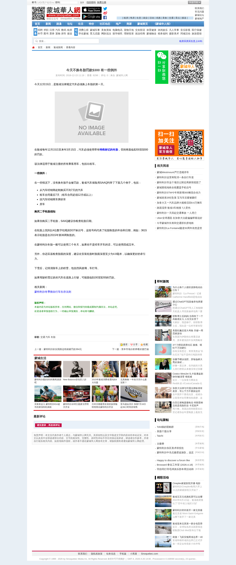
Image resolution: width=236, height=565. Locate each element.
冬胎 (53, 337)
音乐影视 (185, 30)
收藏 (145, 344)
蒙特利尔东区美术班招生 (170, 448)
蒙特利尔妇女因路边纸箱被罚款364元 (63, 349)
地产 (118, 23)
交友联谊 (140, 30)
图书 (46, 33)
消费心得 (83, 30)
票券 (51, 33)
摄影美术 (174, 33)
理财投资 (129, 33)
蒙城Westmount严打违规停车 (173, 172)
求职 (46, 30)
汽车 (57, 30)
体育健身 (151, 30)
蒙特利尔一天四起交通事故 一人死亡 (177, 212)
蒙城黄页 (142, 23)
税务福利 (163, 33)
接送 (184, 18)
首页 (37, 23)
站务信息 (111, 553)
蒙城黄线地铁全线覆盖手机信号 (174, 187)
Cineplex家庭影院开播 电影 (186, 483)
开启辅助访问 (203, 2)
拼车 (63, 33)
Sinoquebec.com (149, 553)
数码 (63, 30)
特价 (91, 23)
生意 (139, 18)
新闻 (48, 23)
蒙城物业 (151, 33)
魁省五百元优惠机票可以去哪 (187, 496)
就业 (145, 18)
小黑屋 (133, 553)
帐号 (34, 2)
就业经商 (140, 33)
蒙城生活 (40, 358)
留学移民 (117, 33)
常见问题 (199, 11)
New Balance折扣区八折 (74, 379)
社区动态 (105, 23)
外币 (40, 33)
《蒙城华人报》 (162, 23)
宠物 (57, 33)
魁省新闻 (58, 47)
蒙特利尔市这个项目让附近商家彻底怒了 (179, 182)
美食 (164, 18)
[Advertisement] (155, 12)
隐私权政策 (96, 553)
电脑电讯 (117, 30)
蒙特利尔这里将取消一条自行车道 (175, 177)
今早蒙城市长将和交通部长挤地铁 (175, 223)
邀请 (125, 344)
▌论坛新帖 (162, 420)
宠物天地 (129, 30)
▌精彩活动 (162, 477)
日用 (51, 30)
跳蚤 (59, 23)
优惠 (158, 18)
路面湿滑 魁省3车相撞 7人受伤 (173, 207)
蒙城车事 (95, 30)
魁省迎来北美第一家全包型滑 (187, 523)
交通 (171, 18)
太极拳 (160, 443)
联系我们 (199, 8)
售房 (132, 18)
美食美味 (106, 30)
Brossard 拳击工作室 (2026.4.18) (175, 464)
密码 (57, 2)
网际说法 (106, 33)
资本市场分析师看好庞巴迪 (135, 349)
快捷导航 (193, 2)
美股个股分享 (164, 431)
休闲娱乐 (163, 30)
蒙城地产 (199, 18)
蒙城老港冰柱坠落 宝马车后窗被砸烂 (177, 197)
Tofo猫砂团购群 (165, 426)
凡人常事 (174, 30)
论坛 (69, 23)
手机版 (122, 553)
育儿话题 (95, 33)
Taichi (160, 435)
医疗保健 (197, 30)
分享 (135, 344)
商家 (129, 23)
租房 (126, 18)
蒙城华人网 (33, 47)
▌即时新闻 (162, 281)
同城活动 (185, 33)
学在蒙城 (83, 33)
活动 (151, 18)
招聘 (40, 30)
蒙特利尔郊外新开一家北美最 (187, 510)
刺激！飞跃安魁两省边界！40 (188, 537)
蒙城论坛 (199, 15)
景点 (177, 18)
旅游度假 (197, 33)
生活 (80, 23)
